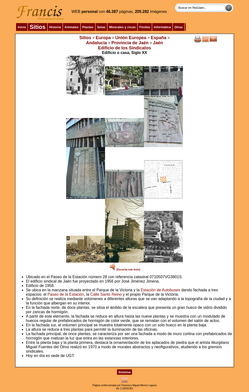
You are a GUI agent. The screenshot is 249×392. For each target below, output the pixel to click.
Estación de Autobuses (160, 290)
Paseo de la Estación (65, 294)
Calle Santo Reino (106, 294)
